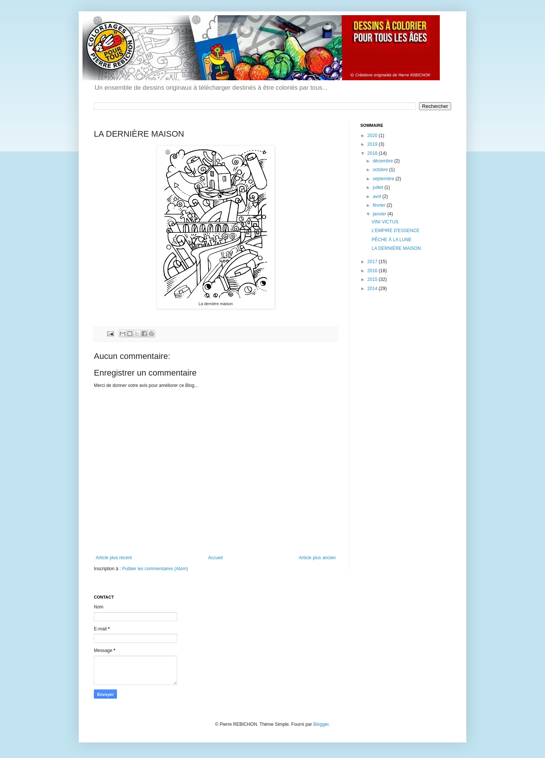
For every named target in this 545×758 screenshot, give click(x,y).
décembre (383, 161)
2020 (373, 135)
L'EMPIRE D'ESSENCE (396, 230)
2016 (373, 270)
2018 (373, 153)
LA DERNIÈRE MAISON (396, 248)
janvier (380, 214)
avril (377, 196)
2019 (373, 144)
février (380, 205)
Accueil (215, 557)
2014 (373, 288)
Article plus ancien (317, 557)
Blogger (321, 724)
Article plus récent (114, 557)
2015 (373, 279)
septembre (384, 178)
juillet (379, 187)
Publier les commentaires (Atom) (155, 568)
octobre (381, 169)
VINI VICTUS (385, 222)
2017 (373, 261)
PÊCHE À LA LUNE (391, 239)
